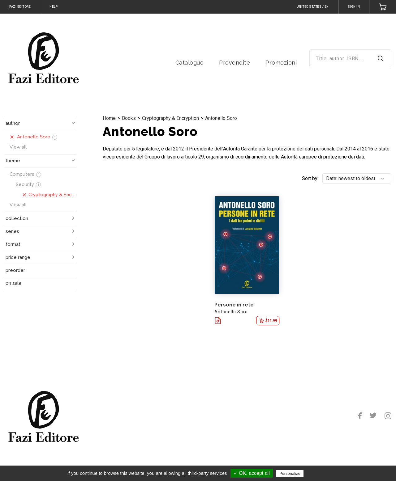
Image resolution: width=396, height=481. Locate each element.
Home (109, 118)
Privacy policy (320, 473)
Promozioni (281, 62)
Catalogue (189, 62)
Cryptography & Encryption (170, 118)
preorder (15, 270)
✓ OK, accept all (252, 473)
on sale (14, 283)
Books (129, 118)
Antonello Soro (221, 118)
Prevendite (234, 62)
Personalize (289, 473)
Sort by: (310, 178)
